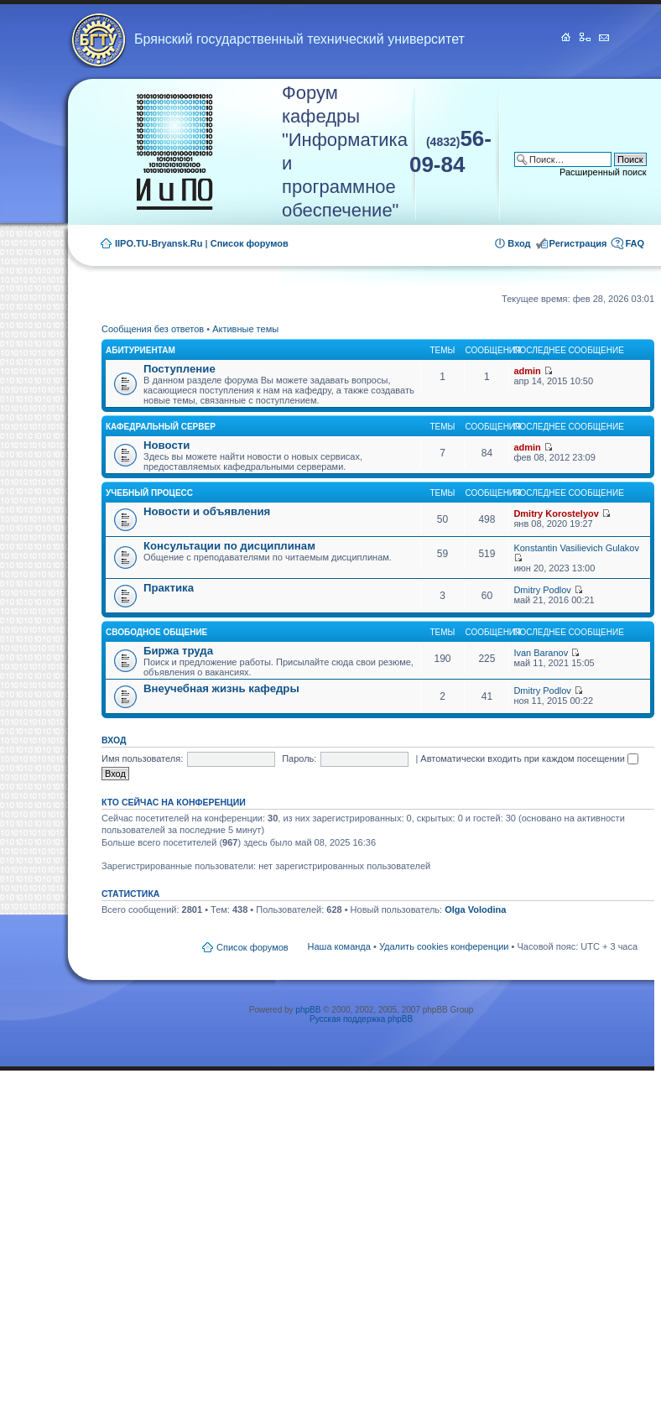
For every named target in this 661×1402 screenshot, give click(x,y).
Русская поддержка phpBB (361, 1019)
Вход (518, 243)
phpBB (307, 1009)
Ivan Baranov (540, 653)
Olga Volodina (475, 909)
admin (526, 371)
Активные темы (245, 329)
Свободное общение (156, 632)
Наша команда (339, 946)
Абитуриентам (140, 350)
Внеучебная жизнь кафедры (221, 688)
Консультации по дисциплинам (229, 545)
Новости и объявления (206, 511)
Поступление (179, 368)
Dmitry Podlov (541, 590)
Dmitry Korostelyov (555, 513)
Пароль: (299, 758)
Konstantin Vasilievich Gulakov (576, 548)
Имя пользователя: (142, 758)
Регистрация (578, 243)
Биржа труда (178, 650)
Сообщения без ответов (152, 329)
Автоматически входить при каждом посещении (529, 758)
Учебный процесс (149, 493)
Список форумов (250, 243)
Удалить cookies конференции (444, 946)
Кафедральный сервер (161, 426)
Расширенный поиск (603, 172)
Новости (166, 445)
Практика (168, 587)
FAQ (634, 243)
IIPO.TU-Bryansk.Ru (159, 243)
